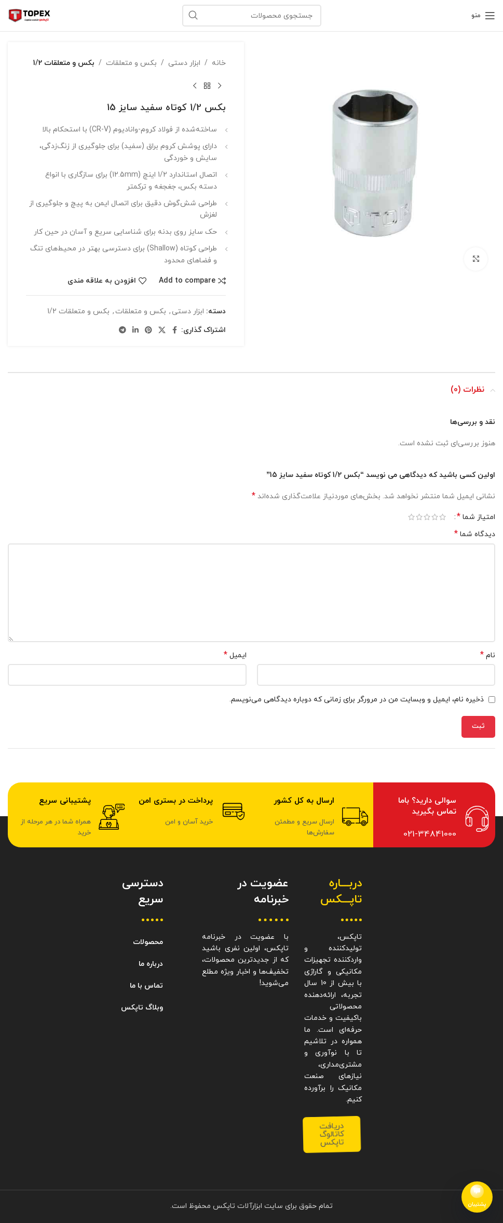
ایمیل (235, 655)
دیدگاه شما (474, 534)
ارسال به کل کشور (304, 800)
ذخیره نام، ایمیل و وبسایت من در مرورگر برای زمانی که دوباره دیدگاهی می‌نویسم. (356, 699)
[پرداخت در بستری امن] (234, 812)
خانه (219, 63)
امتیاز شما (476, 517)
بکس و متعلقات (131, 63)
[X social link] (162, 330)
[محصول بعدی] (194, 85)
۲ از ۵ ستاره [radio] (435, 517)
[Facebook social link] (175, 330)
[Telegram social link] (122, 330)
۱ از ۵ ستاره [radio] (442, 517)
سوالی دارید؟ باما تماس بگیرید (427, 806)
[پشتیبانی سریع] (112, 817)
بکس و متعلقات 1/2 (63, 63)
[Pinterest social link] (148, 330)
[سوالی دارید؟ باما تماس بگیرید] (477, 819)
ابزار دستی (184, 63)
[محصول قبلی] (219, 85)
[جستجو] (251, 15)
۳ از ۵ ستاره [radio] (427, 517)
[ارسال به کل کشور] (355, 817)
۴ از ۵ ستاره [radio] (419, 517)
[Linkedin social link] (135, 330)
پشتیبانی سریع (65, 800)
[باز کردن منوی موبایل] (483, 15)
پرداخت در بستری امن (176, 800)
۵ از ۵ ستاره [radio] (411, 517)
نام (487, 655)
